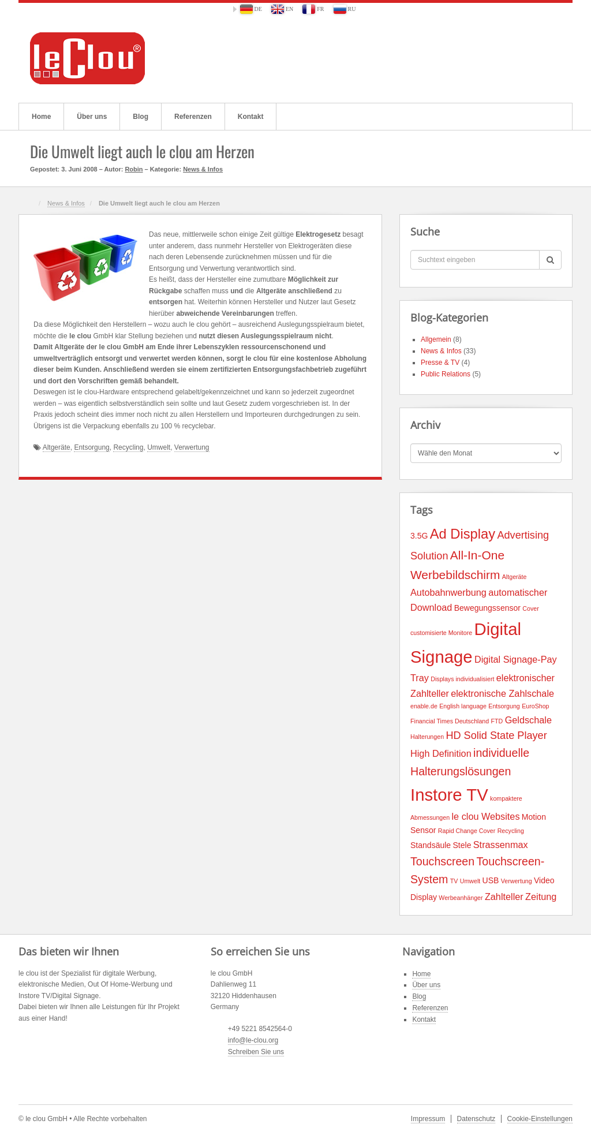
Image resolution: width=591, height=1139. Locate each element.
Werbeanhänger (460, 897)
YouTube (544, 58)
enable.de (423, 706)
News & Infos (203, 169)
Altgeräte (56, 447)
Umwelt (158, 447)
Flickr (513, 58)
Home (41, 117)
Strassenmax (500, 844)
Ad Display (462, 534)
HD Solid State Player (496, 735)
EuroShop (535, 706)
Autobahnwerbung (448, 592)
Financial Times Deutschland (449, 721)
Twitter (529, 58)
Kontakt (251, 117)
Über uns (92, 117)
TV (454, 880)
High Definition (441, 753)
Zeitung (540, 896)
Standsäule (430, 845)
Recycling (128, 447)
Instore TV (449, 794)
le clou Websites (485, 816)
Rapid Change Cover (467, 830)
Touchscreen (442, 861)
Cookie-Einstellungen (540, 1119)
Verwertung (192, 447)
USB (490, 880)
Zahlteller (504, 896)
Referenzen (193, 117)
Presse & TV (440, 362)
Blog (140, 117)
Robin (134, 169)
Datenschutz (476, 1119)
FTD (497, 721)
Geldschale (528, 720)
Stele (461, 845)
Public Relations (445, 374)
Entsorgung (91, 447)
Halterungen (427, 736)
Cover (530, 608)
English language (463, 706)
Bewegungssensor (487, 608)
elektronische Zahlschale (502, 693)
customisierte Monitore (441, 632)
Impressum (428, 1119)
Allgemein (436, 339)
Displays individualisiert (462, 678)
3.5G (419, 535)
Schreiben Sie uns (256, 1052)
